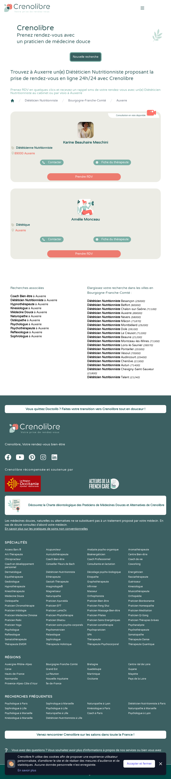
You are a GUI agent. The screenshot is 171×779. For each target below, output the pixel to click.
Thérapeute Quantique (141, 644)
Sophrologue (53, 639)
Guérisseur (134, 581)
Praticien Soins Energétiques (103, 620)
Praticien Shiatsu (55, 620)
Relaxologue (53, 634)
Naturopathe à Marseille (142, 708)
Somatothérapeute (16, 639)
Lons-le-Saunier (120, 345)
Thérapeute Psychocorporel (103, 644)
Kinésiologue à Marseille (19, 718)
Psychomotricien (55, 629)
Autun (113, 365)
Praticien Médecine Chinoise (21, 615)
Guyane (132, 669)
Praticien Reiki (13, 620)
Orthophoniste (95, 596)
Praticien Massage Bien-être (103, 610)
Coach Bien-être (55, 559)
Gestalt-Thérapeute (57, 581)
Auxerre (121, 100)
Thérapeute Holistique (59, 644)
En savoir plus (27, 770)
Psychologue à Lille (57, 708)
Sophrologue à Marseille (60, 703)
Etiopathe (93, 576)
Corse (8, 669)
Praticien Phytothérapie (59, 615)
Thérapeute (94, 639)
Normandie (11, 678)
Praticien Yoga (13, 625)
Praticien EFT (53, 605)
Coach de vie (135, 559)
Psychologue (12, 629)
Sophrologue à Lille (16, 708)
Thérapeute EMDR (15, 644)
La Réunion (52, 674)
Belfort (113, 305)
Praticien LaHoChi (56, 610)
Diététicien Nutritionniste (41, 100)
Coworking (134, 564)
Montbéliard (117, 325)
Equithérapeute (14, 576)
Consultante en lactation (101, 564)
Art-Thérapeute (14, 554)
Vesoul (113, 353)
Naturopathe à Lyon (98, 703)
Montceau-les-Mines (123, 341)
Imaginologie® (54, 586)
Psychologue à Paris (16, 703)
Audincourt (116, 357)
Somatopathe (136, 634)
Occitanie (92, 678)
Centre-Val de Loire (139, 664)
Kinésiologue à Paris (98, 708)
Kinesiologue (135, 586)
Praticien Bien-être (98, 601)
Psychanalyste (136, 625)
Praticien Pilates (96, 615)
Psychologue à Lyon (139, 713)
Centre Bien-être (137, 554)
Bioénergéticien (96, 554)
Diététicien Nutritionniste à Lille (64, 718)
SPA (89, 634)
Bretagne (92, 664)
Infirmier (92, 586)
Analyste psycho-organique (103, 549)
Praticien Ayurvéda (57, 601)
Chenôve (115, 361)
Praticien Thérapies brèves (143, 620)
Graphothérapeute (98, 581)
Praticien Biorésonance (141, 601)
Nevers (114, 317)
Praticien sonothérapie (100, 625)
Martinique (93, 674)
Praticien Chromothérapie (19, 605)
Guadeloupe (94, 669)
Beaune (114, 337)
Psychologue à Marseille (18, 713)
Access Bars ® (13, 549)
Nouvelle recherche (85, 57)
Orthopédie (135, 596)
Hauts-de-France (14, 674)
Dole (112, 329)
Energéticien (135, 572)
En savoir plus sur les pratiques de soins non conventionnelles (46, 529)
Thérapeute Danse (138, 639)
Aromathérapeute (138, 549)
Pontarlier (115, 349)
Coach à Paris (95, 713)
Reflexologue (12, 634)
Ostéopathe (12, 601)
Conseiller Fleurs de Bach (60, 564)
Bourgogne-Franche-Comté (87, 100)
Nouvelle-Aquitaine (57, 678)
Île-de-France (53, 683)
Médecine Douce (14, 596)
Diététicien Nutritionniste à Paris (147, 703)
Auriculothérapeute (57, 554)
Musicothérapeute (138, 591)
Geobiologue (12, 581)
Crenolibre (13, 444)
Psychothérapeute (138, 629)
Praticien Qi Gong (138, 615)
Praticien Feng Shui (98, 605)
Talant (113, 377)
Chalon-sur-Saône (121, 309)
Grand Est (52, 669)
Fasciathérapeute (138, 576)
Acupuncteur (53, 549)
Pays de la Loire (137, 678)
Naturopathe (53, 596)
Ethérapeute (53, 576)
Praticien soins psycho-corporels (64, 625)
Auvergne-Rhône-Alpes (18, 664)
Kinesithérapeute (15, 591)
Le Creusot (116, 333)
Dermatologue (13, 572)
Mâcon (114, 321)
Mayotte (133, 674)
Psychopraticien (96, 629)
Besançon (116, 301)
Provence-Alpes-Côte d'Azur (21, 683)
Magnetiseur (53, 591)
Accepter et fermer (139, 763)
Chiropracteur (13, 559)
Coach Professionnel (98, 559)
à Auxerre (28, 296)
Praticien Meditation (140, 610)
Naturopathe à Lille (57, 713)
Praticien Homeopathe (141, 605)
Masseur (92, 591)
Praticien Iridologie (15, 610)
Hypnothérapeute (15, 586)
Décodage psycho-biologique (104, 572)
